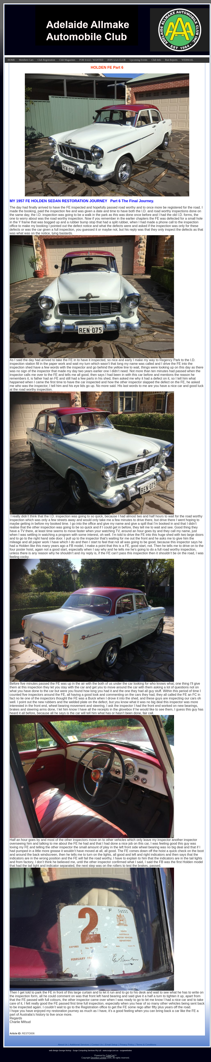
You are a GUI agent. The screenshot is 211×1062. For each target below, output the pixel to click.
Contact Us (97, 1044)
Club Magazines (67, 59)
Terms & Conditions (146, 1044)
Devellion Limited (98, 1058)
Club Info (156, 59)
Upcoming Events (138, 59)
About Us (62, 1044)
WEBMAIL (187, 59)
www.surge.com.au (110, 1050)
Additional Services (79, 1044)
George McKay (65, 1050)
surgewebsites (126, 1050)
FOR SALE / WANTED (91, 59)
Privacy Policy (127, 1044)
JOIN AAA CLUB (116, 59)
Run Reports (171, 59)
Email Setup (111, 1044)
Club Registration (46, 59)
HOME (11, 59)
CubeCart (110, 1055)
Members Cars (26, 59)
